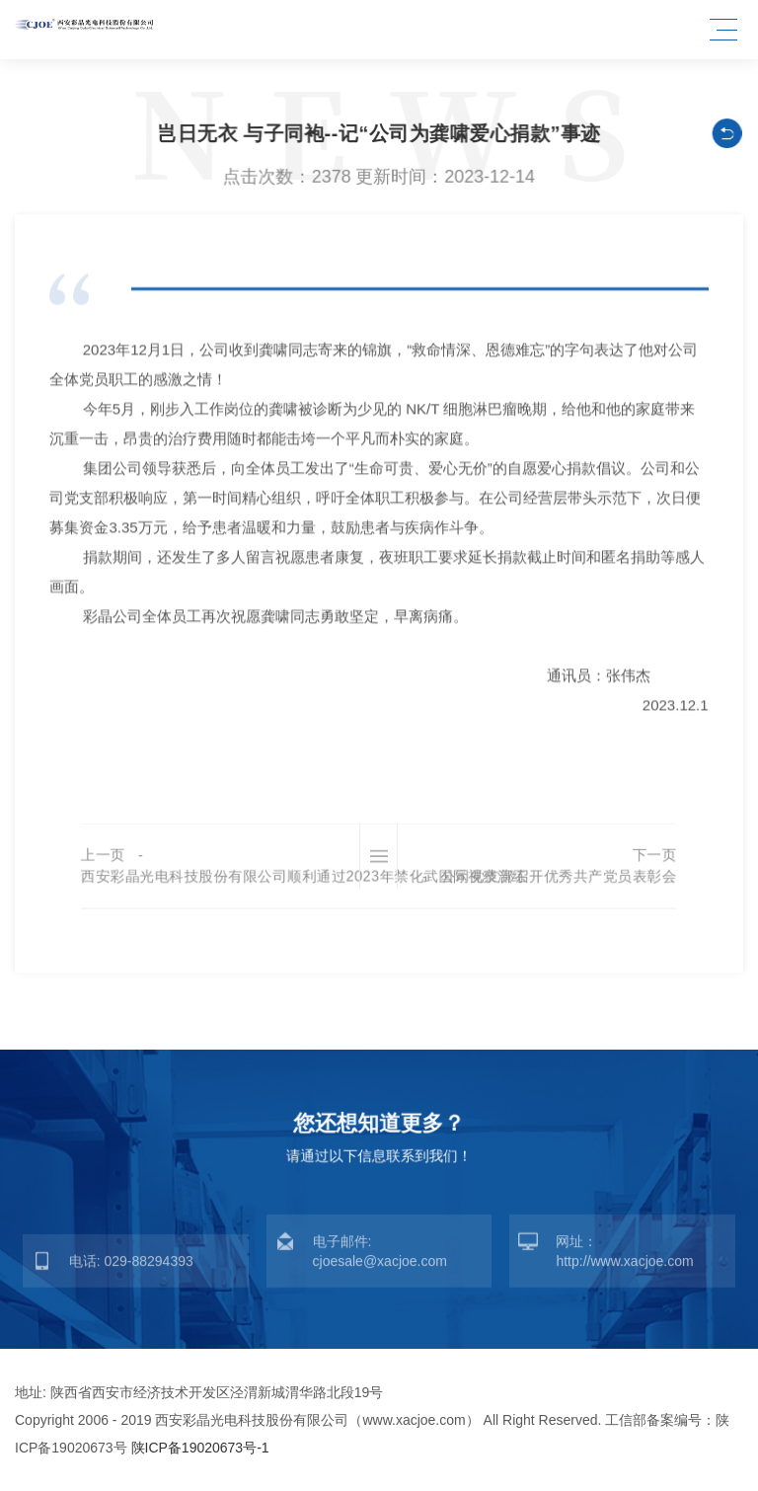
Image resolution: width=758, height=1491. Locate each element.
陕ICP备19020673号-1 (200, 1447)
